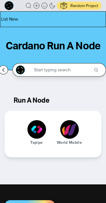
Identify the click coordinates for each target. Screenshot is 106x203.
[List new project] (9, 19)
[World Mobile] (69, 129)
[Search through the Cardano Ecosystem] (62, 70)
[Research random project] (79, 5)
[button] (28, 5)
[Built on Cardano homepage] (9, 5)
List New (9, 19)
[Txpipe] (37, 129)
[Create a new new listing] (36, 5)
